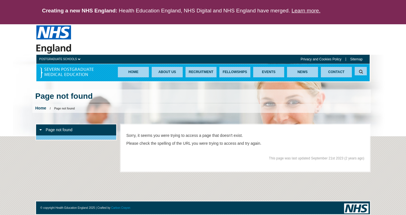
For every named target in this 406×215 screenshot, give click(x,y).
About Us (167, 72)
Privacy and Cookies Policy (321, 59)
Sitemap (356, 59)
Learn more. (306, 11)
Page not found (55, 130)
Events (268, 72)
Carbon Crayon (120, 207)
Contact (336, 72)
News (302, 72)
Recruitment (201, 72)
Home (133, 72)
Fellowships (235, 72)
